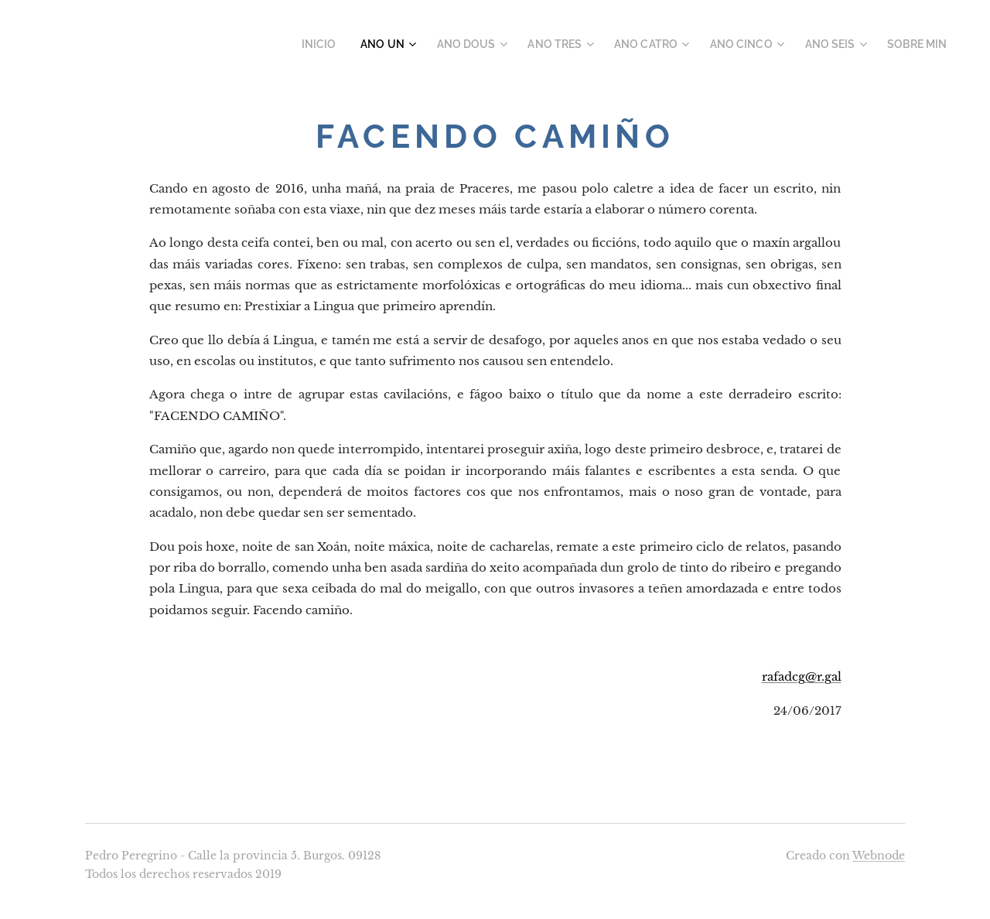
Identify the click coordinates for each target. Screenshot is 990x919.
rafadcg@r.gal (802, 676)
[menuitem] (360, 44)
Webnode (878, 856)
